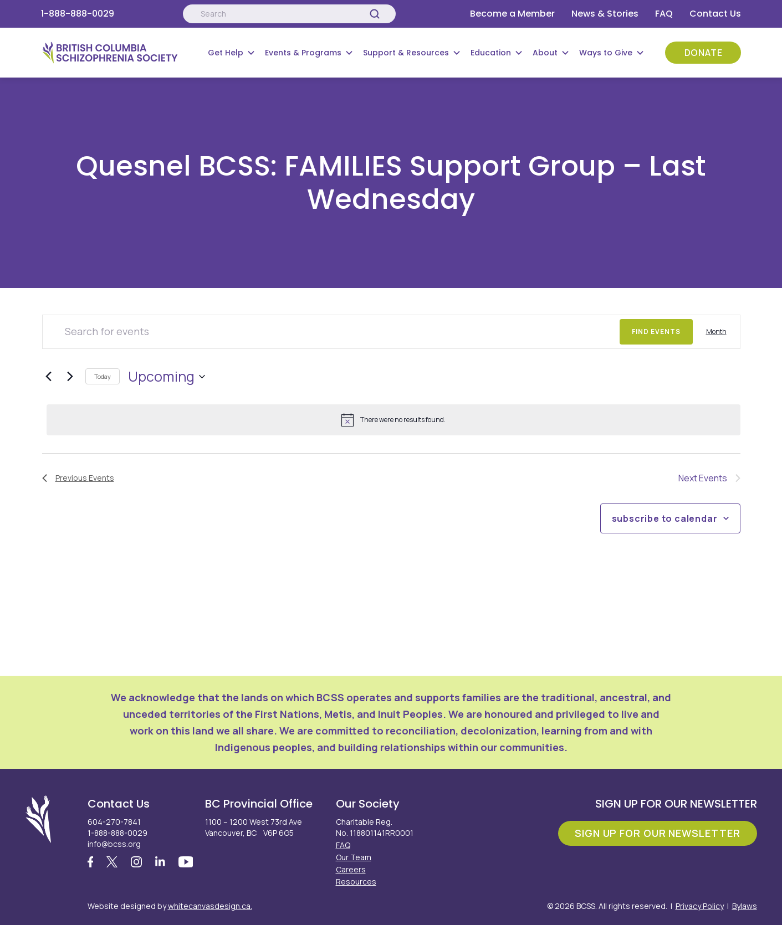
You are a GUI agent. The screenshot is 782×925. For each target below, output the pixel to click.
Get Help (225, 52)
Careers (351, 869)
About (545, 52)
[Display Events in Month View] (716, 331)
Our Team (353, 857)
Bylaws (744, 906)
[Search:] (289, 13)
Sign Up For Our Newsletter (657, 833)
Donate (703, 53)
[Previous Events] (48, 376)
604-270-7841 (114, 821)
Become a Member (512, 13)
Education (491, 52)
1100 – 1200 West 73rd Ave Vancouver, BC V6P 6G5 (253, 827)
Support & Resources (406, 52)
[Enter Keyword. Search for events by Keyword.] (331, 331)
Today (102, 376)
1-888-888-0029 (77, 13)
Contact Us (715, 13)
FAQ (664, 13)
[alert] (393, 419)
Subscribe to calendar (665, 518)
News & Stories (604, 13)
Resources (356, 881)
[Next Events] (70, 376)
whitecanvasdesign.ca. (210, 906)
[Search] (375, 14)
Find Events (656, 331)
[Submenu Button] (251, 52)
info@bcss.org (114, 844)
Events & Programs (303, 52)
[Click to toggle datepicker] (166, 377)
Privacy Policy (700, 906)
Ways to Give (605, 52)
